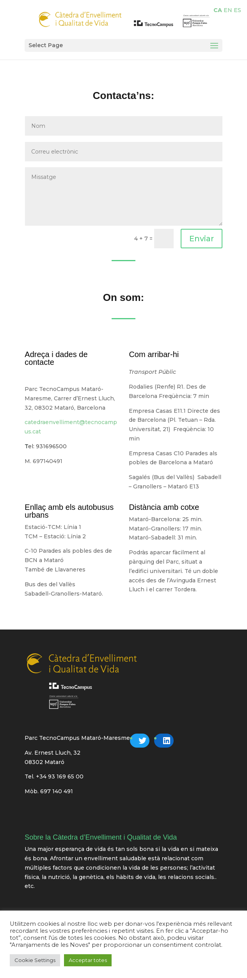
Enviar (201, 238)
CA (217, 10)
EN (228, 10)
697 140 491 (56, 791)
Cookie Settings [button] (34, 960)
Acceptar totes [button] (88, 960)
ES (237, 10)
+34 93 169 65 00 (60, 776)
